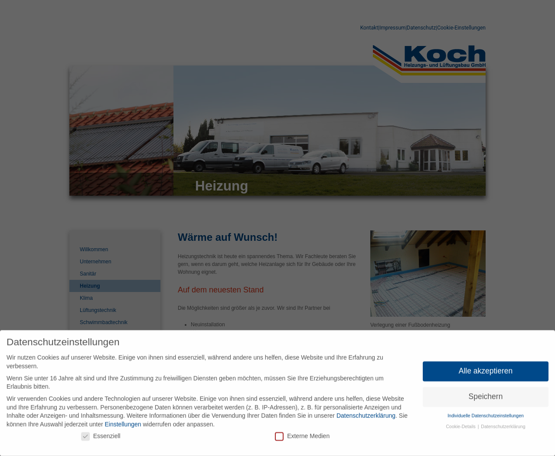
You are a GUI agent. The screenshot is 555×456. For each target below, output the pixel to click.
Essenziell (101, 433)
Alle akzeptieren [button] (486, 368)
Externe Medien (302, 433)
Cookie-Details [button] (461, 423)
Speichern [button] (486, 393)
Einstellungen (122, 421)
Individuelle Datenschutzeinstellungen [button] (485, 412)
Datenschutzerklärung (365, 412)
